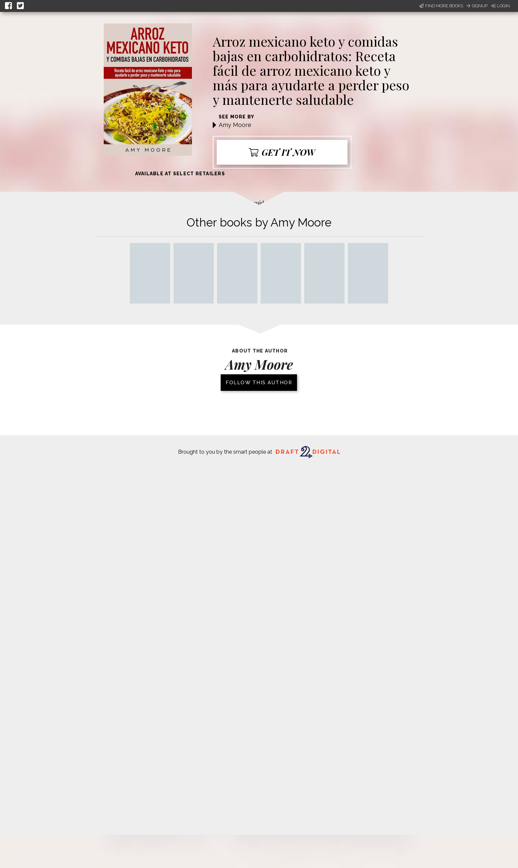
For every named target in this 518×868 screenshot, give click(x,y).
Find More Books (441, 5)
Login (500, 5)
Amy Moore (235, 124)
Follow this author (259, 383)
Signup (477, 5)
